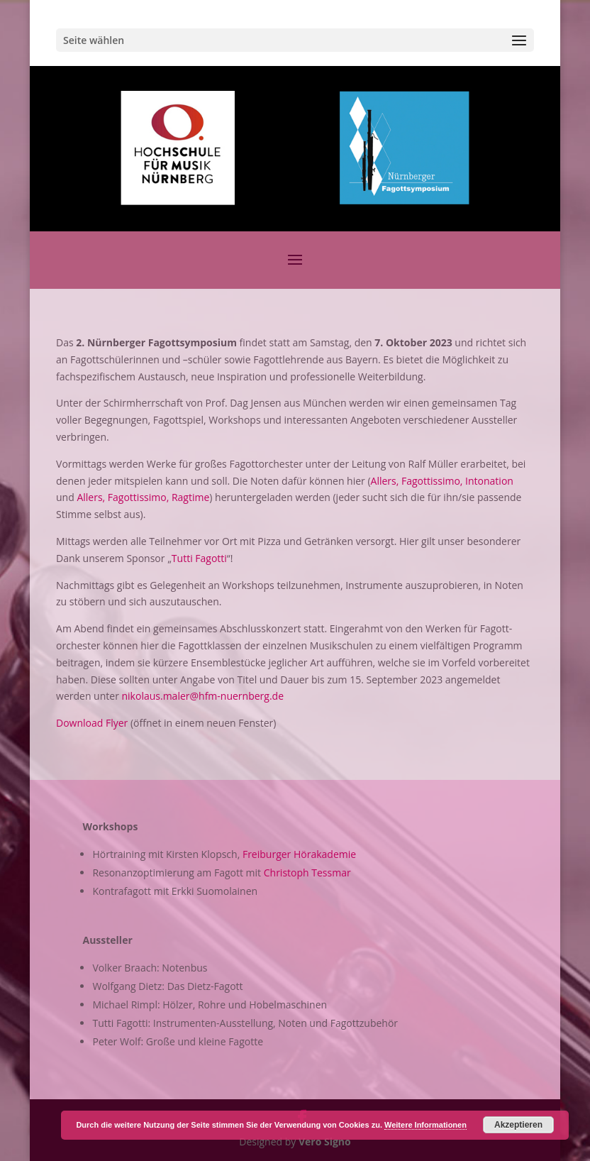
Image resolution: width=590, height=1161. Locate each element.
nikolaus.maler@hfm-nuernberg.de (203, 696)
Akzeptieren (518, 1125)
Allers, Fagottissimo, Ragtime (143, 497)
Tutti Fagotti (199, 558)
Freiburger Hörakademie (299, 854)
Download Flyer (92, 723)
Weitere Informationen (425, 1125)
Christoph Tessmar (307, 872)
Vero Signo (325, 1141)
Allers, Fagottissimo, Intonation (442, 481)
